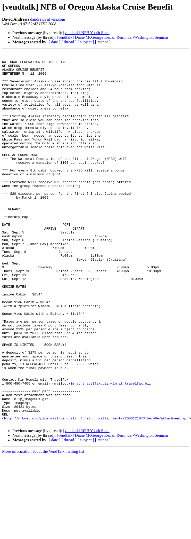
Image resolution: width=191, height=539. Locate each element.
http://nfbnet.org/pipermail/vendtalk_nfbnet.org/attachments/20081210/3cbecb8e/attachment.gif (96, 491)
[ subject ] (86, 42)
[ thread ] (69, 42)
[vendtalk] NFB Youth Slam (86, 32)
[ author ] (103, 42)
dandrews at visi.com (47, 19)
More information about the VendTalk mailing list (43, 525)
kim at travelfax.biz (88, 450)
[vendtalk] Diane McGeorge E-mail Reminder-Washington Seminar (112, 37)
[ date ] (54, 42)
